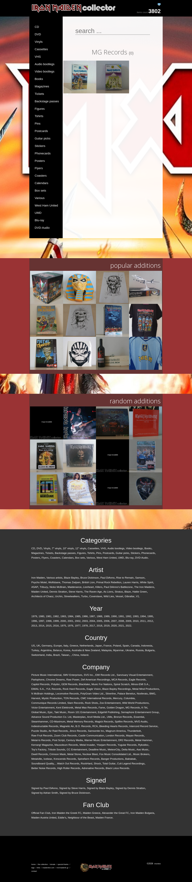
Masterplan (79, 716)
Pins (38, 123)
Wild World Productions (135, 702)
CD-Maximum (57, 721)
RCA (95, 726)
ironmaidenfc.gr (62, 868)
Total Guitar (108, 763)
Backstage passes (47, 101)
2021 (121, 625)
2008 (121, 621)
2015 (49, 625)
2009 (128, 621)
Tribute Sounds (56, 749)
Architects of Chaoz (42, 596)
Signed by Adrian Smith (44, 792)
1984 (70, 616)
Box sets (40, 190)
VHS (38, 56)
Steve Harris (76, 591)
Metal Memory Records (80, 721)
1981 (49, 616)
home (33, 864)
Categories (96, 540)
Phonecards (43, 153)
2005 (99, 621)
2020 (114, 625)
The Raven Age (93, 591)
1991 (121, 616)
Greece (74, 645)
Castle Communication (91, 735)
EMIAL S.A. (37, 689)
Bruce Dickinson (89, 577)
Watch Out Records (68, 763)
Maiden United (39, 591)
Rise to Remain (125, 577)
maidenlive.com (48, 868)
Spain (126, 645)
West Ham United (46, 205)
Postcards (41, 131)
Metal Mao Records (86, 707)
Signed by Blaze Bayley (100, 788)
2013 (34, 625)
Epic (50, 712)
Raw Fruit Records (42, 735)
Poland (117, 645)
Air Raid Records (58, 730)
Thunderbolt (134, 730)
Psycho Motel (39, 582)
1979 (34, 616)
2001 (70, 621)
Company (96, 667)
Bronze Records (123, 716)
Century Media (74, 740)
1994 (143, 616)
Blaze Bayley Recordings (116, 689)
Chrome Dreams (55, 679)
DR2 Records (126, 740)
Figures (40, 108)
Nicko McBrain (58, 587)
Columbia (129, 698)
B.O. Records (83, 726)
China (75, 655)
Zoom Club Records (65, 735)
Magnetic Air (67, 726)
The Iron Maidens (144, 587)
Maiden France (104, 817)
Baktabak (130, 758)
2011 (143, 621)
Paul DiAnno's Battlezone (118, 587)
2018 (99, 625)
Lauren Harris (130, 582)
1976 (70, 625)
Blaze (127, 591)
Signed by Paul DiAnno (44, 788)
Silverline (110, 693)
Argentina (46, 650)
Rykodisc (143, 744)
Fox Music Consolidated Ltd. (115, 754)
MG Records (132, 707)
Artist (96, 569)
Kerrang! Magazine (42, 744)
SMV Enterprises (72, 675)
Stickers (40, 146)
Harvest (35, 698)
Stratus (119, 591)
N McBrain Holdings (42, 693)
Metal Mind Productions (145, 689)
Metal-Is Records (41, 740)
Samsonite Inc (96, 730)
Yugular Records (127, 744)
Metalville (36, 758)
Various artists (54, 577)
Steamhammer (39, 721)
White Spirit (146, 582)
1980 (41, 616)
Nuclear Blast (90, 754)
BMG (152, 693)
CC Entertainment (77, 749)
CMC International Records (96, 698)
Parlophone (37, 679)
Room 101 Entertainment (82, 712)
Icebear (48, 758)
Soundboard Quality (42, 763)
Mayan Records (135, 735)
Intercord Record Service (143, 726)
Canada (135, 645)
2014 (41, 625)
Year (96, 608)
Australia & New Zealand (86, 650)
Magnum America (116, 730)
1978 (85, 625)
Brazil (56, 655)
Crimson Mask (57, 754)
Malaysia (106, 650)
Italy (65, 645)
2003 (85, 621)
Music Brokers (141, 754)
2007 (114, 621)
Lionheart (88, 587)
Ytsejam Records (106, 744)
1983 (63, 616)
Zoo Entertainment (110, 702)
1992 (128, 616)
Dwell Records (39, 754)
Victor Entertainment (42, 707)
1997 (41, 621)
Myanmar (118, 650)
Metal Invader (87, 744)
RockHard (86, 763)
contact (34, 871)
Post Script (58, 740)
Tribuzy (44, 587)
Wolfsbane (54, 582)
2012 (150, 621)
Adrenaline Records (93, 768)
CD (37, 27)
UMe (109, 716)
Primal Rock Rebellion (108, 582)
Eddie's (62, 817)
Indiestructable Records (44, 726)
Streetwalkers (71, 596)
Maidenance (75, 587)
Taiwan (65, 655)
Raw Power (72, 679)
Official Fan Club (40, 813)
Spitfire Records (124, 721)
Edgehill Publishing (108, 712)
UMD (38, 212)
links (38, 868)
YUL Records (53, 689)
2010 (136, 621)
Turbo (84, 596)
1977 (78, 625)
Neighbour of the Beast (81, 817)
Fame (102, 707)
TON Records (71, 698)
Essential (139, 716)
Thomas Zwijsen (71, 582)
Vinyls (39, 41)
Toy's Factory (38, 749)
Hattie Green (139, 591)
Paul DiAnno (107, 577)
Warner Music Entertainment (100, 740)
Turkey (35, 650)
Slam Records (75, 702)
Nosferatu (142, 693)
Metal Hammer (143, 740)
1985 (78, 616)
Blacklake (84, 684)
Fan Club (96, 804)
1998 (49, 621)
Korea (66, 650)
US (33, 645)
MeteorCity (114, 749)
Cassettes (41, 49)
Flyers (39, 168)
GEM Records (69, 684)
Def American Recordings (95, 679)
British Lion (88, 582)
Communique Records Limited (48, 702)
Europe (58, 645)
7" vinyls (56, 548)
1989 (107, 616)
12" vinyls (80, 548)
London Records (115, 735)
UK (38, 645)
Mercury (117, 698)
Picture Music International (46, 675)
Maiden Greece (91, 813)
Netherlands (86, 645)
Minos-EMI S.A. (140, 684)
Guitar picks (42, 138)
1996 (34, 621)
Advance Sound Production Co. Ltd (51, 716)
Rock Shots (91, 702)
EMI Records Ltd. (105, 675)
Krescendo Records (65, 758)
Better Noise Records (43, 768)
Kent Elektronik (64, 707)
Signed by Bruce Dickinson (74, 792)
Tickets (39, 94)
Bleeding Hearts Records (113, 726)
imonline (157, 864)
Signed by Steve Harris (72, 788)
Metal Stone (74, 754)
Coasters (41, 175)
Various (40, 198)
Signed (96, 780)
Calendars (41, 183)
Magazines (42, 86)
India (49, 655)
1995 (150, 616)
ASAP (34, 587)
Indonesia (146, 645)
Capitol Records (40, 684)
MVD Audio (141, 721)
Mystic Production (52, 698)
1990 (114, 616)
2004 (92, 621)
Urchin (58, 596)
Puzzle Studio (39, 730)
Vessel (119, 596)
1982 (56, 616)
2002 (78, 621)
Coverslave (95, 596)
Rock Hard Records (74, 689)
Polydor (55, 684)
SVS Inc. (89, 675)
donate (52, 864)
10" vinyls (68, 548)
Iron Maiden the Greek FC (66, 813)
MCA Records (119, 679)
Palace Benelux (126, 693)
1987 (92, 616)
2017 (92, 625)
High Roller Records (68, 768)
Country (96, 637)
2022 (128, 625)
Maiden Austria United (43, 817)
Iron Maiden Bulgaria (142, 813)
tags (33, 868)
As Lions (108, 591)
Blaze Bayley (71, 577)
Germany (47, 645)
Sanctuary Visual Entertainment (134, 675)
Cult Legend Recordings (131, 763)
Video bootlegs (44, 71)
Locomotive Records (67, 693)
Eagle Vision (94, 689)
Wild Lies (109, 596)
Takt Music (60, 712)
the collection (43, 864)
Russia (140, 650)
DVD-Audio (42, 227)
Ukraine (129, 650)
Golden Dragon (115, 707)
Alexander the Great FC (115, 813)
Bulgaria (149, 650)
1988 (99, 616)
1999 (56, 621)
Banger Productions (112, 758)
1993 (136, 616)
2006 (107, 621)
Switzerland (38, 655)
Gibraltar (130, 596)
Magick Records (104, 721)
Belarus (57, 650)
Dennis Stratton (58, 591)
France (107, 645)
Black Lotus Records (117, 768)
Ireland (84, 655)
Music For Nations (101, 684)
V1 (137, 596)
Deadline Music (97, 749)
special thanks (63, 864)
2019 (107, 625)
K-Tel (144, 707)
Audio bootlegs (44, 64)
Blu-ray (39, 220)
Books (39, 79)
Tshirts (39, 116)
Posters (40, 161)
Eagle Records (137, 679)
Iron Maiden (38, 577)
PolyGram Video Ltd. (92, 693)
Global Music (38, 712)
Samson (140, 577)
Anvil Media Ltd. (96, 716)
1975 (63, 625)
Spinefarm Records (89, 758)
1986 (85, 616)
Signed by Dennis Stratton (130, 788)
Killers (98, 587)
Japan (98, 645)
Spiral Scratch (121, 684)
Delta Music (128, 749)
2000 (63, 621)
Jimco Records (77, 730)
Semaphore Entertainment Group (140, 712)
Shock (97, 763)
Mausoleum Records (66, 744)
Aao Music (143, 749)
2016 (56, 625)
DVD (38, 34)
